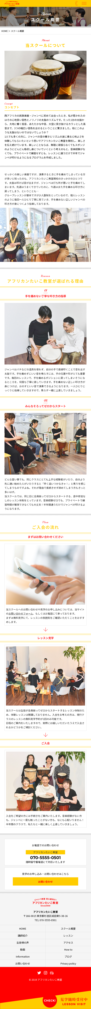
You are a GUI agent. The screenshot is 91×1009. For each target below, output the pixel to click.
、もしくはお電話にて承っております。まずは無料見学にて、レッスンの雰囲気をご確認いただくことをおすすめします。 (45, 626)
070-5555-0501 (45, 857)
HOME (4, 31)
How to (68, 949)
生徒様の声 (23, 942)
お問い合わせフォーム (20, 622)
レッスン (68, 935)
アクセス (68, 942)
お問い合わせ (45, 881)
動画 (22, 949)
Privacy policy (68, 963)
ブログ (68, 956)
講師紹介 (23, 935)
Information (23, 956)
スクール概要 (68, 928)
